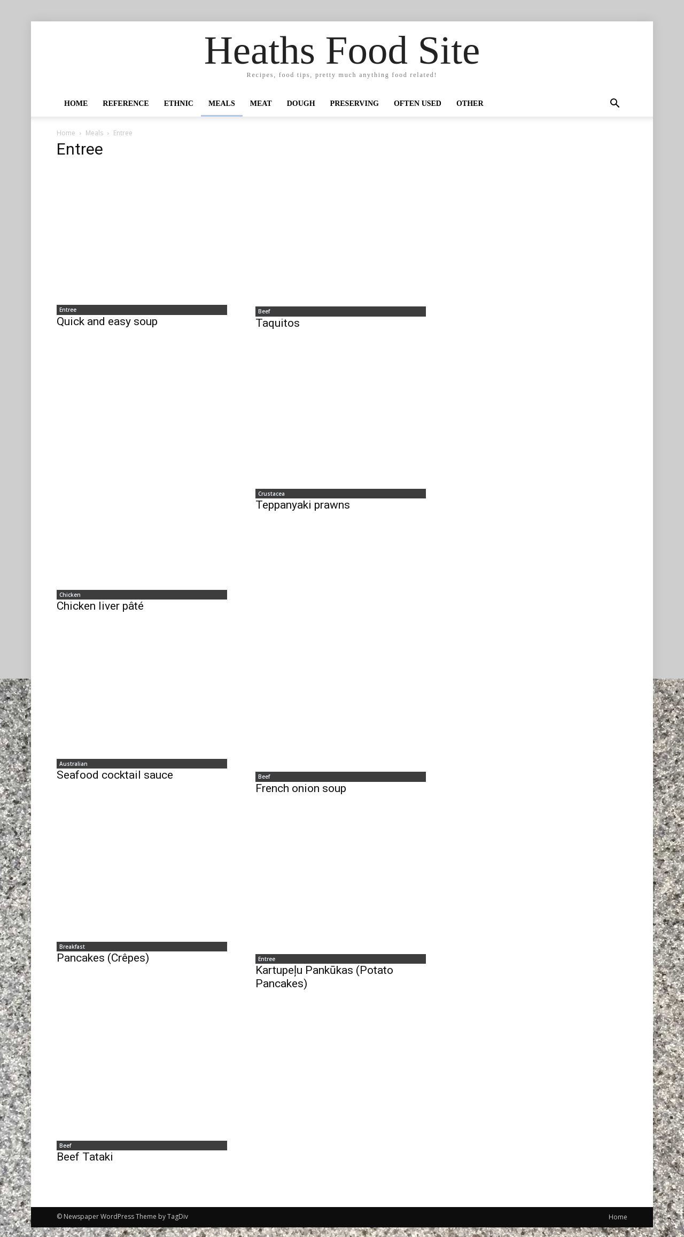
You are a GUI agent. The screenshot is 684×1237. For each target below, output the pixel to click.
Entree (65, 310)
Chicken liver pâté (100, 609)
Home (76, 103)
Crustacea (268, 496)
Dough (301, 103)
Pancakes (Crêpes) (103, 965)
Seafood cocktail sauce (115, 780)
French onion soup (300, 793)
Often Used (417, 103)
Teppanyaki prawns (302, 508)
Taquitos (277, 324)
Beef (261, 312)
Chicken (67, 597)
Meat (261, 103)
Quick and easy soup (107, 323)
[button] (614, 104)
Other (470, 103)
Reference (126, 103)
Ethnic (178, 103)
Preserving (354, 103)
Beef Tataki (85, 1166)
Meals (221, 103)
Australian (71, 768)
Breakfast (69, 953)
